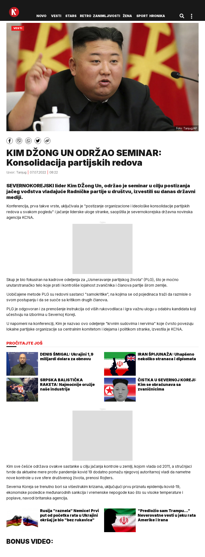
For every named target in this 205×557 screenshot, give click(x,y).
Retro (85, 16)
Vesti (56, 16)
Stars (70, 16)
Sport (142, 16)
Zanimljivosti (106, 16)
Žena (127, 16)
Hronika (157, 16)
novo (41, 16)
